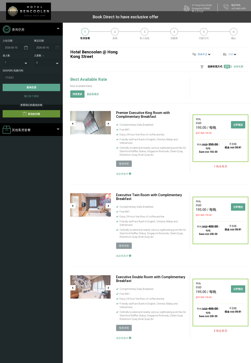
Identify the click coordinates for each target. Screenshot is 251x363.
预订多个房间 (31, 96)
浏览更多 (77, 94)
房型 (227, 66)
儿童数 (39, 55)
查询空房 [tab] (31, 29)
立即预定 (238, 124)
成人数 (6, 55)
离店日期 (39, 40)
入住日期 (7, 40)
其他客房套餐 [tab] (31, 130)
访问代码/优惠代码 (13, 70)
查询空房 (31, 87)
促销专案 (238, 66)
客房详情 (124, 163)
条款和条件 (93, 93)
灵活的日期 (31, 113)
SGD (230, 54)
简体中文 (202, 54)
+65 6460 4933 (238, 8)
